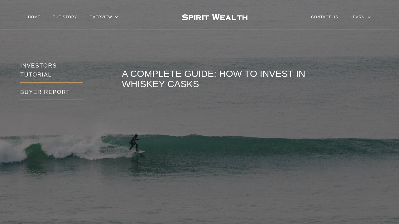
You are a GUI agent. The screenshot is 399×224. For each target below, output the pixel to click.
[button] (103, 17)
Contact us (324, 17)
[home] (215, 17)
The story (65, 17)
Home (34, 17)
